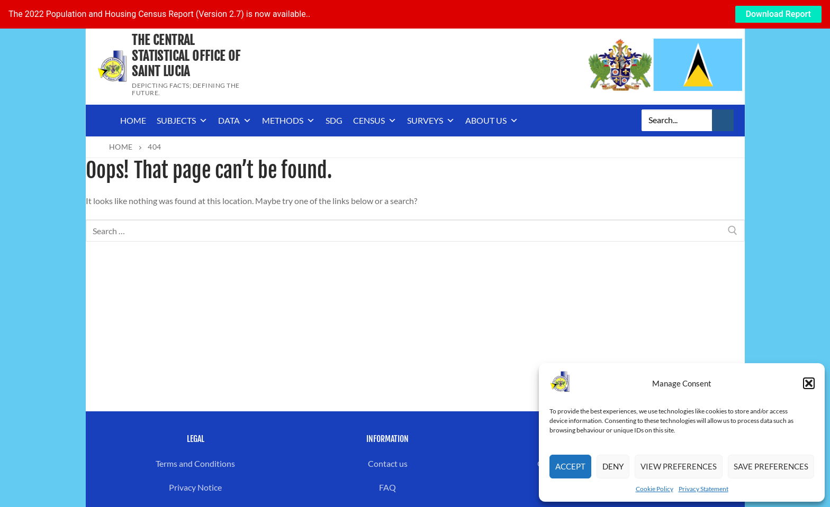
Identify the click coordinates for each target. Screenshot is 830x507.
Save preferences (771, 466)
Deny (613, 466)
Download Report (778, 14)
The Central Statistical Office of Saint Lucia (186, 56)
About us (491, 120)
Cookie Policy (654, 489)
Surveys (431, 120)
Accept (570, 466)
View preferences (678, 466)
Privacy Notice (195, 487)
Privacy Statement (703, 489)
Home (133, 120)
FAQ (387, 487)
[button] (809, 383)
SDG (334, 120)
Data (234, 120)
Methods (288, 120)
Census (374, 120)
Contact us (388, 463)
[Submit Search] (723, 120)
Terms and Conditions (195, 463)
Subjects (182, 120)
